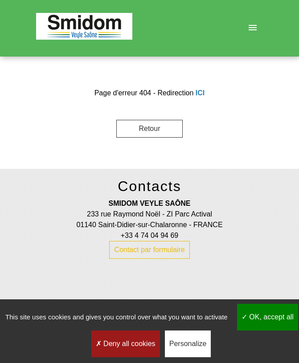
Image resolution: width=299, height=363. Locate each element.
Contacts (149, 186)
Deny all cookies (126, 343)
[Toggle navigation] (252, 28)
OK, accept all (268, 317)
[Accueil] (84, 28)
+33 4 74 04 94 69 (149, 235)
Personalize (188, 343)
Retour (149, 128)
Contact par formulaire (149, 249)
